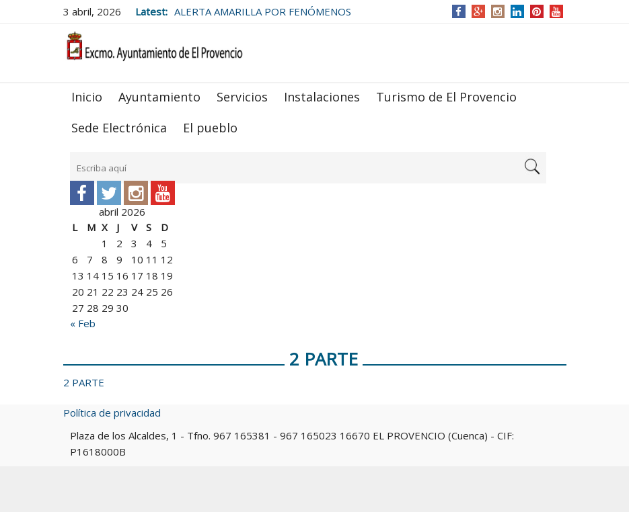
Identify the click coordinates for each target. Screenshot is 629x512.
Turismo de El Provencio (446, 97)
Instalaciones (322, 97)
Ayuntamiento (159, 97)
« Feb (83, 323)
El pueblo (210, 128)
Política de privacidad (112, 412)
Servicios (242, 97)
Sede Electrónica (119, 128)
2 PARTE (83, 382)
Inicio (86, 97)
